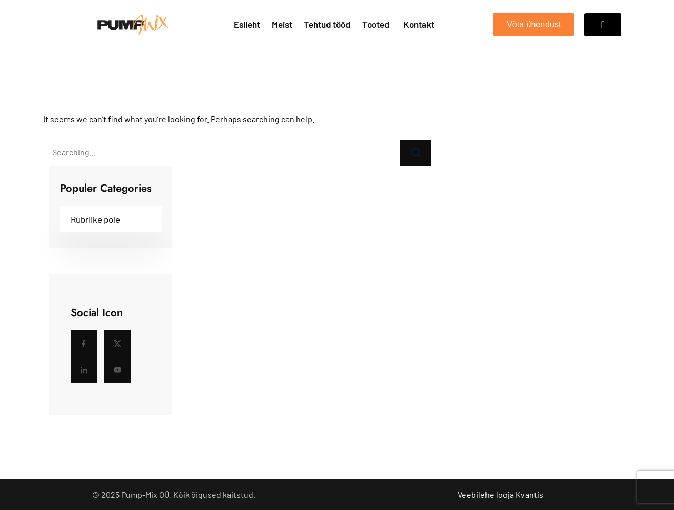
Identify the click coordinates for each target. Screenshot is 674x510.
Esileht (247, 24)
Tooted (376, 24)
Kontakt (418, 24)
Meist (282, 24)
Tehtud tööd (327, 24)
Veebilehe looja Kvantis (500, 494)
